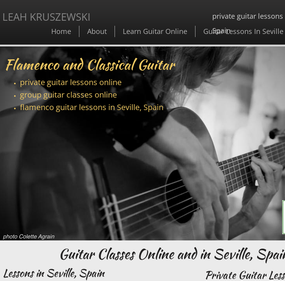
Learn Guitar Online (155, 31)
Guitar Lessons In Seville (243, 31)
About (97, 31)
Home (61, 31)
